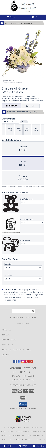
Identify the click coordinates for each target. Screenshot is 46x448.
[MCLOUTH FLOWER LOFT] (23, 11)
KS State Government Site (33, 435)
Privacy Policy (7, 439)
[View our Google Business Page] (19, 362)
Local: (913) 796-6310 (23, 379)
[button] (23, 404)
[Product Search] (23, 311)
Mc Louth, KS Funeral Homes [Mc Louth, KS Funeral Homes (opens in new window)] (16, 428)
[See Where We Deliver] (23, 323)
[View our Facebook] (15, 362)
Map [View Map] (23, 445)
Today (24, 122)
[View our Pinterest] (27, 362)
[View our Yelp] (31, 362)
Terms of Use (39, 439)
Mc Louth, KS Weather (10, 435)
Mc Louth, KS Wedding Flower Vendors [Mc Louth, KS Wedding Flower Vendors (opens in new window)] (28, 432)
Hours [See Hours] (38, 445)
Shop (11, 17)
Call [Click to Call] (7, 445)
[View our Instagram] (23, 362)
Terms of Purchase (23, 439)
